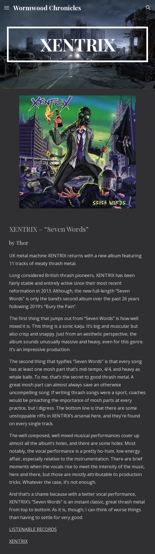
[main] (77, 44)
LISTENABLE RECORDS (33, 529)
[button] (6, 7)
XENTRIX (18, 541)
